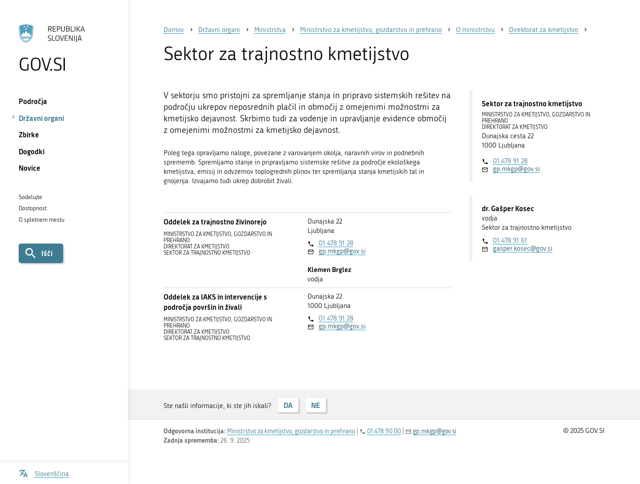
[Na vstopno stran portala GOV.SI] (64, 48)
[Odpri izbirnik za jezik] (44, 472)
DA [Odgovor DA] (288, 405)
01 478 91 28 (336, 243)
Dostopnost (33, 208)
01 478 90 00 (384, 431)
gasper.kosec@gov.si (522, 248)
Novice (29, 168)
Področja (33, 101)
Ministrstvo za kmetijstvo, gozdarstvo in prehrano (291, 431)
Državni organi (41, 118)
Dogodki (31, 151)
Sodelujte (30, 197)
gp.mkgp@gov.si (342, 251)
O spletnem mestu (41, 219)
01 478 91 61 (510, 240)
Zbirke (29, 134)
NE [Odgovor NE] (315, 405)
